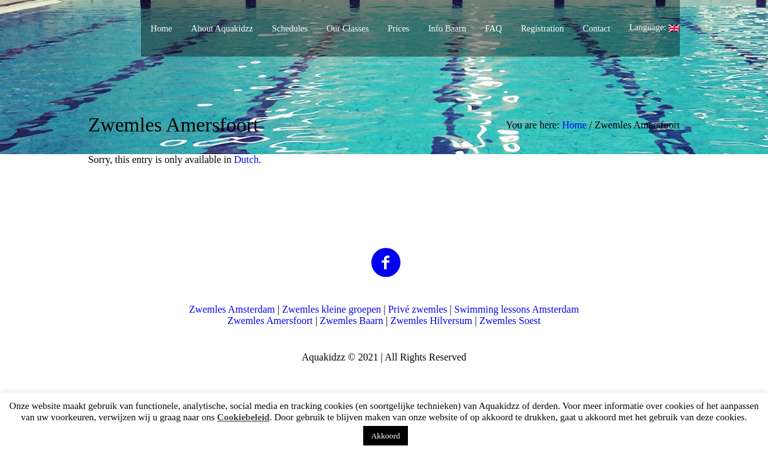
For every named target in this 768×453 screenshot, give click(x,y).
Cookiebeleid (243, 417)
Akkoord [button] (385, 435)
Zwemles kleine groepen (331, 309)
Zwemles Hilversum (431, 320)
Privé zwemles (417, 309)
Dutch (246, 159)
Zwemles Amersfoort (270, 320)
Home (574, 125)
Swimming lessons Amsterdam (516, 309)
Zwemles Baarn (351, 320)
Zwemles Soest (509, 320)
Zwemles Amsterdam (231, 309)
